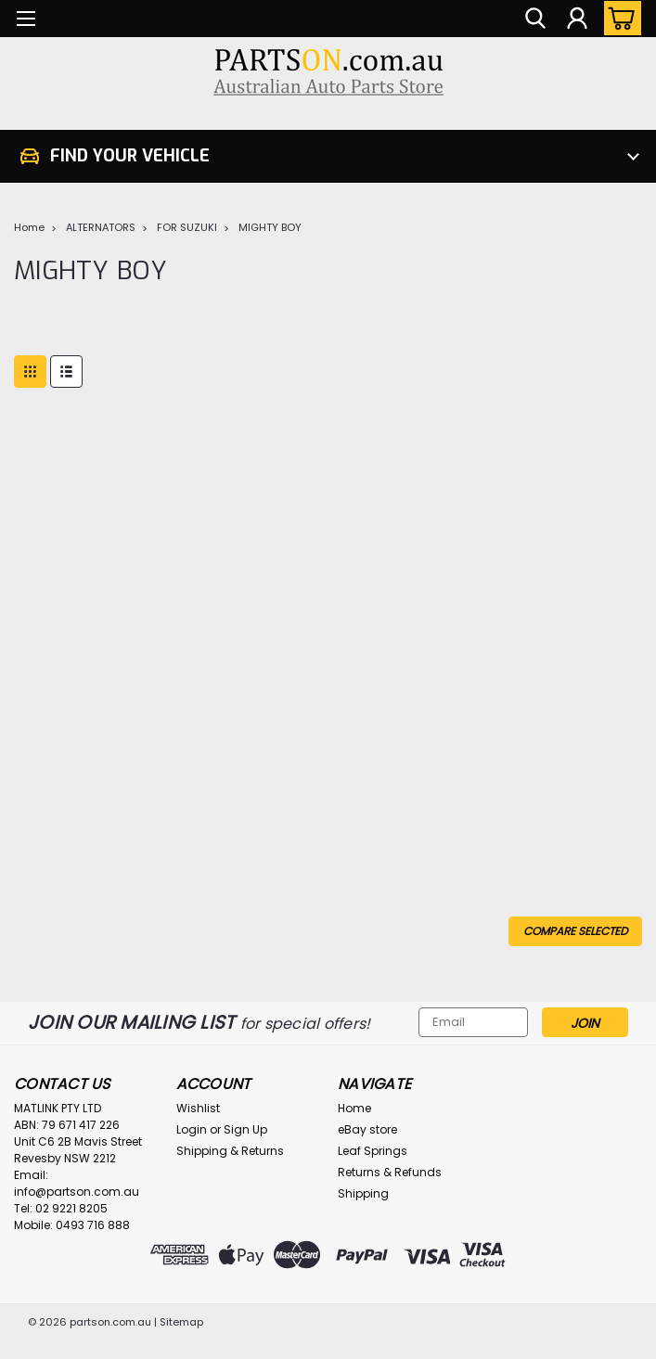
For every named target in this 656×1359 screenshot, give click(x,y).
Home (29, 227)
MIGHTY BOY (270, 227)
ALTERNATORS (100, 227)
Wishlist (198, 1108)
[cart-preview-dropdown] (618, 18)
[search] (535, 18)
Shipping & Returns (230, 1151)
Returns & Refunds (390, 1172)
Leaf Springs (372, 1151)
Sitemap (181, 1321)
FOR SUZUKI (187, 227)
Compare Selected (575, 931)
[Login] (577, 18)
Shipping (363, 1193)
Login (191, 1129)
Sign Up (245, 1129)
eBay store (367, 1129)
